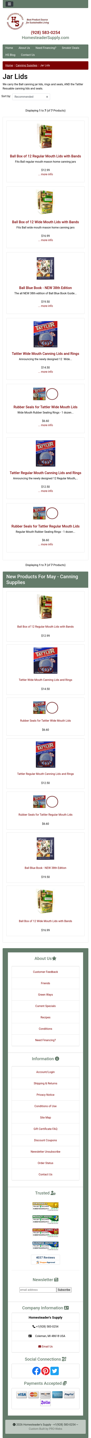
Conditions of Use (45, 1106)
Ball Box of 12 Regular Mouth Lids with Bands (45, 156)
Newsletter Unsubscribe (45, 1151)
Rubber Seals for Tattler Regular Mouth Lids (45, 526)
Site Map (45, 1117)
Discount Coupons (45, 1140)
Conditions (45, 1028)
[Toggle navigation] (9, 4)
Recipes (45, 1017)
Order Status (45, 1163)
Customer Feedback (45, 972)
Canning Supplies (26, 65)
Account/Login (45, 1072)
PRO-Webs (55, 1428)
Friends (45, 983)
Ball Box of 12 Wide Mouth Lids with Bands (45, 222)
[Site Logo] (45, 21)
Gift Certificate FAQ (45, 1129)
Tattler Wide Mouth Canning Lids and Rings (45, 354)
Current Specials (45, 1006)
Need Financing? (46, 48)
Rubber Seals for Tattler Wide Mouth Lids (45, 407)
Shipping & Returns (45, 1083)
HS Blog (10, 55)
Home (9, 48)
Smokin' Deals (70, 48)
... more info (45, 174)
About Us (24, 48)
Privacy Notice (45, 1094)
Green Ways (45, 994)
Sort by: (6, 96)
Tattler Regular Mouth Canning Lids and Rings (45, 473)
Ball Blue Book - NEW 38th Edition (45, 288)
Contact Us (28, 55)
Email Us (45, 1346)
